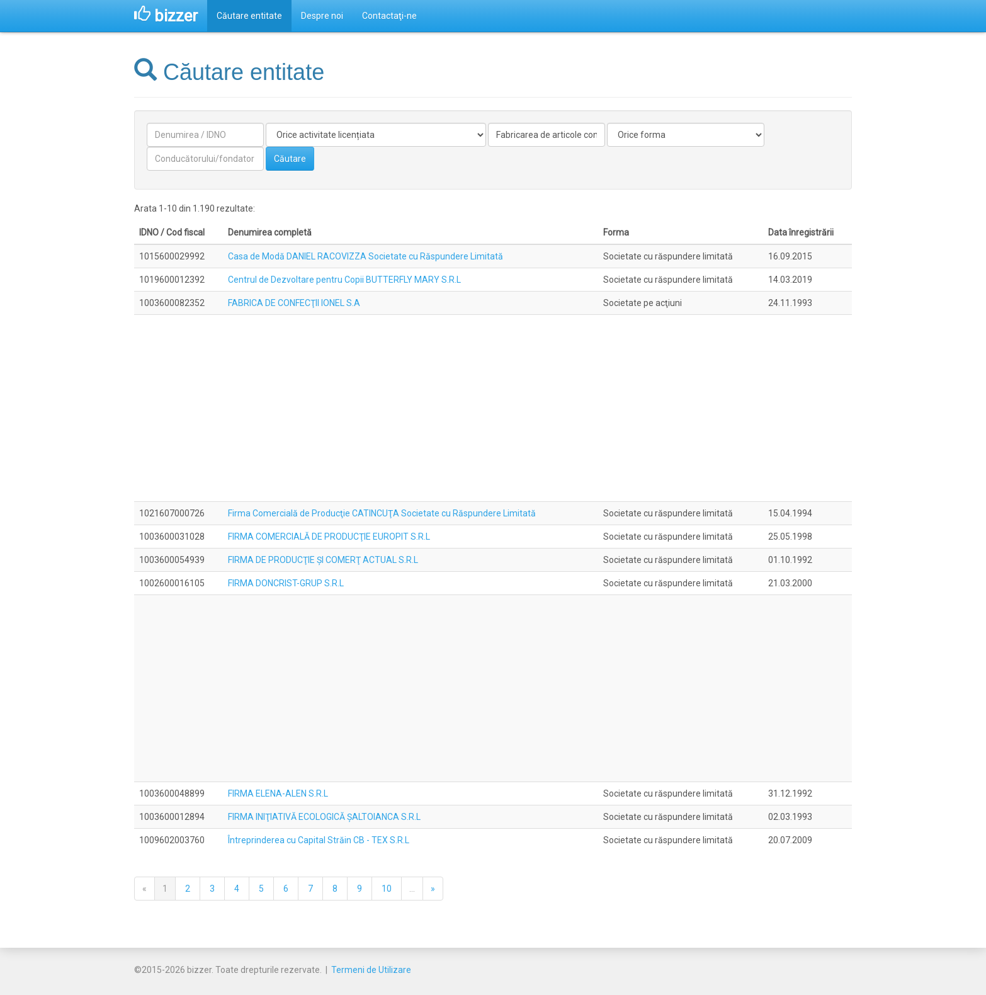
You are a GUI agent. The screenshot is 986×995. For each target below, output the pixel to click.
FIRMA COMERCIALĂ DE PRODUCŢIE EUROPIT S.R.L (329, 537)
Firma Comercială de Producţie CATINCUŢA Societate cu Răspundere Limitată (382, 513)
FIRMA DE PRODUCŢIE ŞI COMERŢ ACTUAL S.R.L (323, 560)
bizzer (166, 15)
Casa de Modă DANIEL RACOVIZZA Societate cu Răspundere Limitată (365, 256)
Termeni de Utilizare (371, 970)
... (412, 889)
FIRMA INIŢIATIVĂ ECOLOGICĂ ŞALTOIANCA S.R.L (324, 817)
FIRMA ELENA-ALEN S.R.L (278, 793)
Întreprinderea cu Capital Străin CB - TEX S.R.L (318, 840)
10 (387, 889)
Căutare (290, 159)
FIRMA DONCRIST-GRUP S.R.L (286, 583)
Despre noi (322, 16)
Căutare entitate (249, 16)
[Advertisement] (493, 408)
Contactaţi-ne (389, 16)
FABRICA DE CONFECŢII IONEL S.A (294, 303)
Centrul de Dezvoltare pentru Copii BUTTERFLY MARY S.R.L (344, 280)
